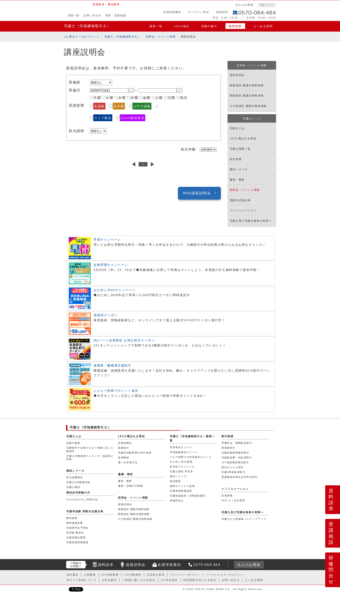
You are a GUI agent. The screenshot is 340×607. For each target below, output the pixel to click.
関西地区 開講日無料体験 (247, 95)
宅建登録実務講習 (181, 490)
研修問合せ (331, 569)
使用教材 (123, 457)
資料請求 (222, 12)
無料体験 (235, 26)
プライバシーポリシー (185, 574)
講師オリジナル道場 (182, 486)
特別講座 (175, 481)
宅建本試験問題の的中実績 (134, 452)
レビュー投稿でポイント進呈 (116, 390)
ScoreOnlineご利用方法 (82, 499)
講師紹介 (123, 447)
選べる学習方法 (128, 462)
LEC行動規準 (132, 574)
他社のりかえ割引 (233, 467)
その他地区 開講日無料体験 (248, 106)
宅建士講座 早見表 (181, 471)
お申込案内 (109, 580)
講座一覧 (155, 26)
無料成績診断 (74, 522)
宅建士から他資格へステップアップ (244, 518)
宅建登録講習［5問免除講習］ (189, 495)
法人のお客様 (244, 4)
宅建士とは (237, 128)
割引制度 (236, 159)
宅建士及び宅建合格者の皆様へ (251, 221)
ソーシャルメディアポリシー (224, 574)
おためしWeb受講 (181, 461)
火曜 (109, 97)
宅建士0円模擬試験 (78, 482)
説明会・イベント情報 (161, 36)
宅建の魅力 (209, 26)
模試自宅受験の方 (78, 492)
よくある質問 (263, 26)
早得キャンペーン (107, 239)
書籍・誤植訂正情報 (130, 485)
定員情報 (227, 495)
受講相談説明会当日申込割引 (240, 476)
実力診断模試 (74, 477)
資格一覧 (74, 15)
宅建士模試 (73, 487)
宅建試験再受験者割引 (235, 452)
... (131, 90)
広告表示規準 (156, 574)
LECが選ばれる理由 (243, 138)
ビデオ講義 (142, 106)
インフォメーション (243, 210)
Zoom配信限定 (133, 118)
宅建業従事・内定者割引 (237, 457)
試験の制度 (73, 442)
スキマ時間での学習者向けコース (191, 457)
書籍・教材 (237, 180)
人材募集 (90, 574)
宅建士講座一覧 (240, 149)
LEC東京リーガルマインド (81, 36)
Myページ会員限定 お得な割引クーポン (124, 340)
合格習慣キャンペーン (111, 265)
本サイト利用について (82, 580)
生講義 (99, 106)
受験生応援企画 (240, 200)
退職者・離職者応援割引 (113, 365)
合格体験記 (125, 442)
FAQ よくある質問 (233, 500)
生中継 (119, 106)
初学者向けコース (181, 447)
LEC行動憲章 (109, 574)
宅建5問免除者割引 (234, 472)
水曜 (122, 97)
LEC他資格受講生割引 (235, 462)
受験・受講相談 (115, 15)
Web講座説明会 (197, 193)
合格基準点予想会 (77, 527)
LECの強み (181, 26)
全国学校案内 (172, 12)
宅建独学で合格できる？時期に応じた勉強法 (90, 449)
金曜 (147, 97)
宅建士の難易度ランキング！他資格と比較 (90, 457)
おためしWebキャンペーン (115, 290)
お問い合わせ (92, 15)
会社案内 (72, 574)
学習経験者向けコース (184, 452)
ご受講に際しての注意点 (138, 580)
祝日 (184, 97)
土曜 (159, 97)
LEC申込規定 (169, 580)
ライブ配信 (102, 118)
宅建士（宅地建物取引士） (87, 25)
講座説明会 (237, 75)
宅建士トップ (252, 118)
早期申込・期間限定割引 (237, 442)
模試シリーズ (239, 169)
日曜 (171, 97)
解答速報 (71, 518)
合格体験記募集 (76, 537)
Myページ (266, 4)
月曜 (97, 97)
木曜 (134, 97)
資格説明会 (135, 564)
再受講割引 (228, 447)
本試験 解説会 (75, 532)
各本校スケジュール (182, 466)
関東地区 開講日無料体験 (247, 85)
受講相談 (331, 533)
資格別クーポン (106, 315)
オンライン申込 (198, 12)
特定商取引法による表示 (199, 580)
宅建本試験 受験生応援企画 (84, 511)
